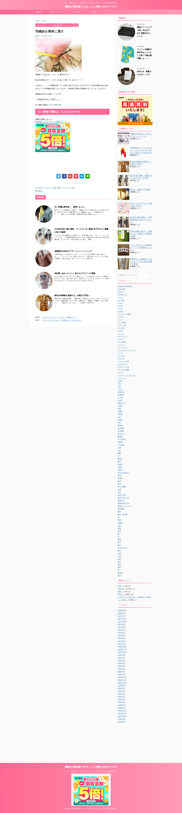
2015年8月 (121, 688)
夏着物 (120, 436)
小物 (119, 448)
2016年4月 (121, 666)
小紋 (119, 450)
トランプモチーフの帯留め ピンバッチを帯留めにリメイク (142, 247)
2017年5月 (121, 633)
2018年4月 (121, 613)
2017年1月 (121, 644)
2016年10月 (122, 652)
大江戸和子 (122, 439)
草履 (119, 531)
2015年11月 (122, 680)
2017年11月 (122, 619)
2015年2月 (121, 705)
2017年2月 (121, 641)
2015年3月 (121, 702)
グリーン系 (122, 325)
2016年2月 (121, 671)
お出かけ (40, 187)
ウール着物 (122, 322)
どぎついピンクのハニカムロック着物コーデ (59, 317)
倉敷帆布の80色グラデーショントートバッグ (73, 251)
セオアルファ (122, 336)
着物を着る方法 (123, 503)
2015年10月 (122, 683)
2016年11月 (122, 649)
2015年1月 (121, 708)
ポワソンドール (123, 367)
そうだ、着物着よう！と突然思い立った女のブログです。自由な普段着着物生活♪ (91, 771)
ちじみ (120, 303)
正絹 (119, 484)
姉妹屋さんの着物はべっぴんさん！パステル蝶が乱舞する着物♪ (141, 261)
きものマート (122, 294)
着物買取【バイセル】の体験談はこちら (52, 122)
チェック (121, 339)
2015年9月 (121, 685)
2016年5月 (121, 663)
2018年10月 (122, 610)
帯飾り (120, 470)
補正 (119, 542)
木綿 (119, 475)
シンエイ (121, 333)
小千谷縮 (121, 445)
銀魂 (119, 559)
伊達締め (121, 395)
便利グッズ (122, 403)
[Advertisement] (77, 163)
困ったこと (122, 434)
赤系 (119, 553)
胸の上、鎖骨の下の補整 (140, 189)
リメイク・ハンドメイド (127, 375)
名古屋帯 (121, 428)
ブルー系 (121, 358)
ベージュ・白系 (123, 361)
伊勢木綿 (121, 392)
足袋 (119, 556)
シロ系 (120, 331)
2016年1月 (121, 674)
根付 (119, 481)
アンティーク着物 (50, 187)
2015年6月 (121, 694)
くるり (120, 297)
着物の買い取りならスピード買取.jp (91, 775)
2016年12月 (122, 646)
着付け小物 (122, 495)
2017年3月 (121, 638)
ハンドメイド (122, 347)
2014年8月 (121, 722)
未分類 (120, 478)
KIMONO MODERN (125, 286)
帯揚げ (120, 459)
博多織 (120, 425)
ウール (120, 320)
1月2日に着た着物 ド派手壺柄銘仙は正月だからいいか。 (141, 219)
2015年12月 (122, 677)
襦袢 (119, 545)
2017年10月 (122, 621)
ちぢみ (120, 306)
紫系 (119, 512)
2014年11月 (122, 713)
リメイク (121, 372)
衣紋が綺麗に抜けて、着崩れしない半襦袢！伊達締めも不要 (141, 233)
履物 (119, 453)
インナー (121, 317)
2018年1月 (121, 616)
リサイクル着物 (123, 370)
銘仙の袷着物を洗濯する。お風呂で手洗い (72, 295)
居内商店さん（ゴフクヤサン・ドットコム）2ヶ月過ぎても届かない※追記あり (141, 150)
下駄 (119, 386)
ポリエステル (122, 364)
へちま (120, 308)
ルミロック (122, 378)
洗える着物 (122, 486)
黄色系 (120, 573)
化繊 (119, 409)
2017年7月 (121, 630)
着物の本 (39, 12)
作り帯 (120, 397)
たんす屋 (121, 300)
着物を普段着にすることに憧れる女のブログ (91, 6)
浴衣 (119, 492)
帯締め (120, 467)
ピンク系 (121, 356)
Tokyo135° (121, 289)
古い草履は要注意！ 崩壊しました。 (70, 207)
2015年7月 (121, 691)
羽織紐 (39, 191)
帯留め (120, 464)
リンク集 (76, 12)
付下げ (120, 389)
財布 (119, 550)
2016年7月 (121, 658)
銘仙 (119, 562)
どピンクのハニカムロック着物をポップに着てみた (62, 320)
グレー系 (121, 328)
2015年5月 (121, 697)
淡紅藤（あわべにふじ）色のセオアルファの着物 (74, 273)
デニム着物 (122, 342)
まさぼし (121, 311)
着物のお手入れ (123, 498)
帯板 (119, 461)
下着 (119, 384)
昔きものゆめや (123, 473)
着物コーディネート (57, 12)
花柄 (119, 525)
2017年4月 (121, 635)
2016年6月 (121, 660)
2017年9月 (121, 624)
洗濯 (119, 489)
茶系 (119, 528)
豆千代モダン (122, 548)
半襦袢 (120, 420)
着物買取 (121, 509)
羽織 (73, 187)
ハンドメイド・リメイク (127, 350)
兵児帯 (120, 406)
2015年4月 (121, 699)
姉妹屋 (120, 442)
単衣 (119, 422)
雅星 (119, 564)
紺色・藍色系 (122, 514)
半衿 (119, 417)
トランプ (121, 345)
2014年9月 (121, 719)
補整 (119, 539)
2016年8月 (121, 655)
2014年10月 (122, 716)
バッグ (120, 353)
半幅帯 (120, 411)
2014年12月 (122, 710)
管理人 (94, 12)
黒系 (119, 576)
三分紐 (120, 381)
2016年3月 (121, 669)
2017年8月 (121, 627)
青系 (119, 567)
